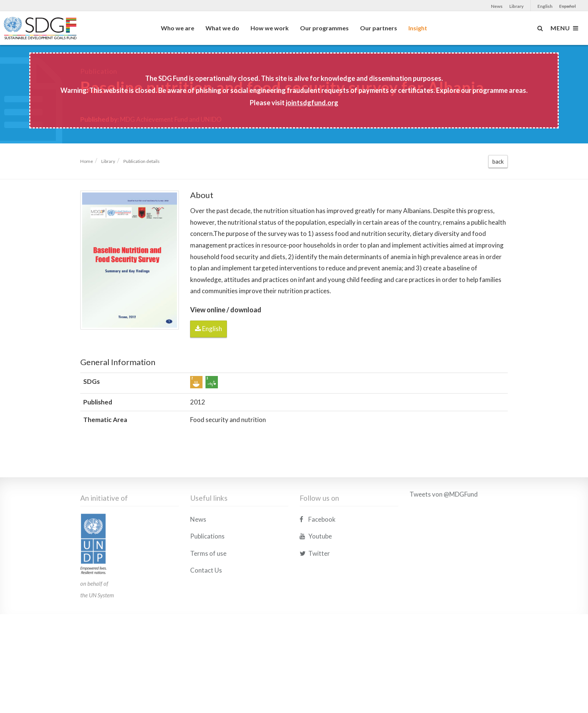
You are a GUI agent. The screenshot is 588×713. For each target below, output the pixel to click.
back (498, 161)
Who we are (177, 27)
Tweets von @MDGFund (444, 532)
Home (86, 161)
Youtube (316, 575)
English (544, 6)
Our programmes (324, 27)
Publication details (141, 161)
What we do (222, 27)
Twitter (315, 591)
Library (516, 6)
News (496, 6)
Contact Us (206, 609)
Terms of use (208, 591)
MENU (564, 28)
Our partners (378, 27)
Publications (207, 575)
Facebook (318, 557)
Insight (417, 27)
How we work (269, 27)
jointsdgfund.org (312, 102)
